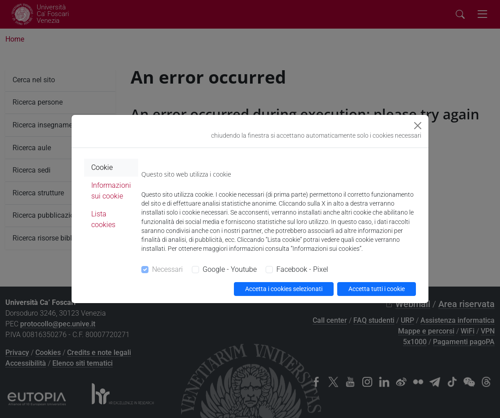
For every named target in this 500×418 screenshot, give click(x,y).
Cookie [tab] (102, 167)
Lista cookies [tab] (103, 219)
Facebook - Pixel (302, 269)
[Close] (418, 125)
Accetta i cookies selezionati (283, 288)
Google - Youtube (230, 269)
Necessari (167, 269)
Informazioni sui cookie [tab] (111, 190)
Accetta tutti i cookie (376, 288)
